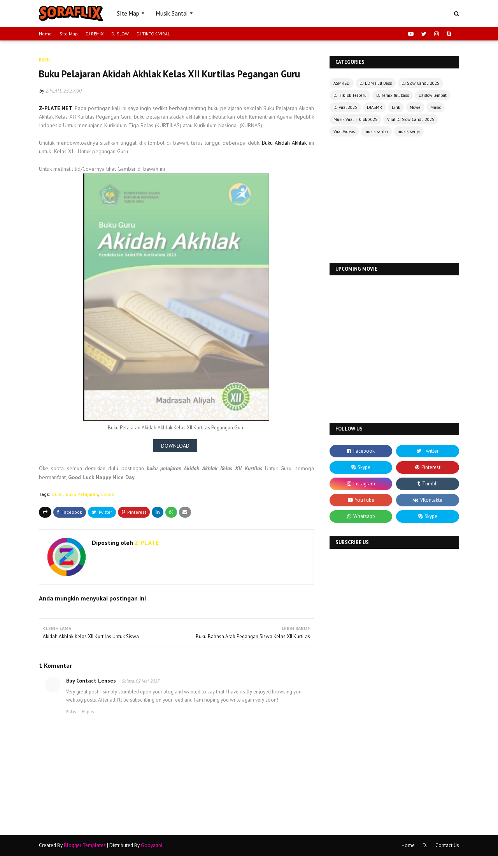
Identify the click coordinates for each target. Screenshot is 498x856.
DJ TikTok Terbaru (349, 95)
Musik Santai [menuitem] (172, 13)
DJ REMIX (94, 34)
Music (435, 107)
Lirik (396, 107)
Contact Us (447, 845)
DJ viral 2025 (345, 107)
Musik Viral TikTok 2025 (355, 119)
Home (45, 34)
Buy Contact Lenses (91, 680)
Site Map (69, 34)
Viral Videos (344, 131)
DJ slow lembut (433, 95)
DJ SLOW (120, 34)
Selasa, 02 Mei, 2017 (141, 681)
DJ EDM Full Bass (375, 83)
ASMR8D (341, 83)
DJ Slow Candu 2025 (420, 83)
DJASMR (374, 107)
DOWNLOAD (175, 445)
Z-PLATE (54, 91)
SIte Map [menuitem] (128, 13)
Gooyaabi (151, 845)
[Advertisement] (394, 200)
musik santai (376, 131)
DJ (425, 845)
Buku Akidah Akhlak (285, 142)
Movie (415, 107)
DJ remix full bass (392, 95)
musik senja (409, 131)
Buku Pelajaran (82, 494)
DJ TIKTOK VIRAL (153, 34)
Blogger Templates (85, 845)
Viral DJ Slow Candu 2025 (410, 119)
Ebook (107, 494)
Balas (71, 711)
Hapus (88, 711)
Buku (57, 494)
